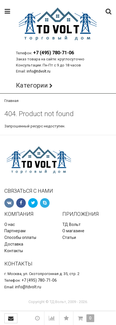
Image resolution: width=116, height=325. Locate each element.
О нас (9, 224)
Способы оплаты (20, 237)
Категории (32, 85)
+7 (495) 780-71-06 (53, 52)
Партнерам (15, 231)
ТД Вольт (71, 224)
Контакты (13, 250)
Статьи (69, 237)
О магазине (73, 231)
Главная (11, 101)
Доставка (13, 244)
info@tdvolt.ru (38, 71)
